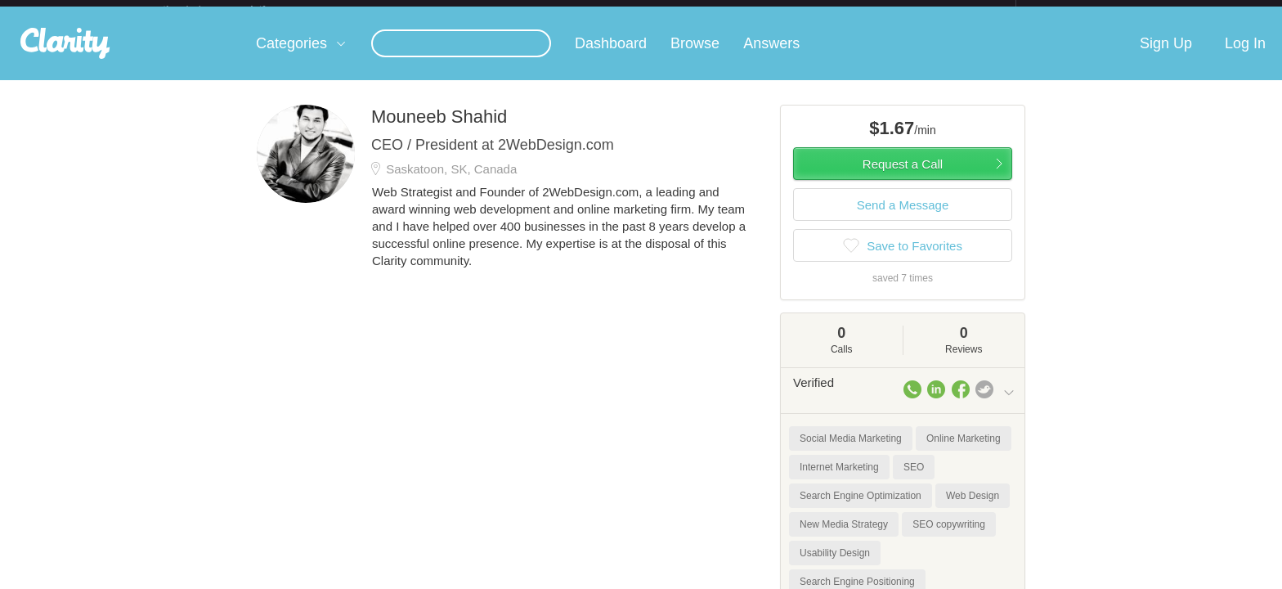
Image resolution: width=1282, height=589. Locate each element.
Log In (1245, 56)
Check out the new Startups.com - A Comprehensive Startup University (837, 10)
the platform (231, 9)
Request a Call (903, 177)
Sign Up (1166, 56)
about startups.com (1074, 10)
